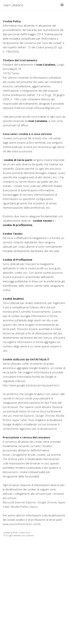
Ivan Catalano (13, 5)
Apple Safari (19, 426)
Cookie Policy (25, 532)
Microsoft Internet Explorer (19, 509)
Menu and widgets (62, 8)
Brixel (15, 532)
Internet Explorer (23, 422)
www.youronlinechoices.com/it (21, 530)
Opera (34, 513)
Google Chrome (45, 422)
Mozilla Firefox (19, 513)
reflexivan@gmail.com (46, 114)
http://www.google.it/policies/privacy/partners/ (31, 392)
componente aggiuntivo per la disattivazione (30, 435)
